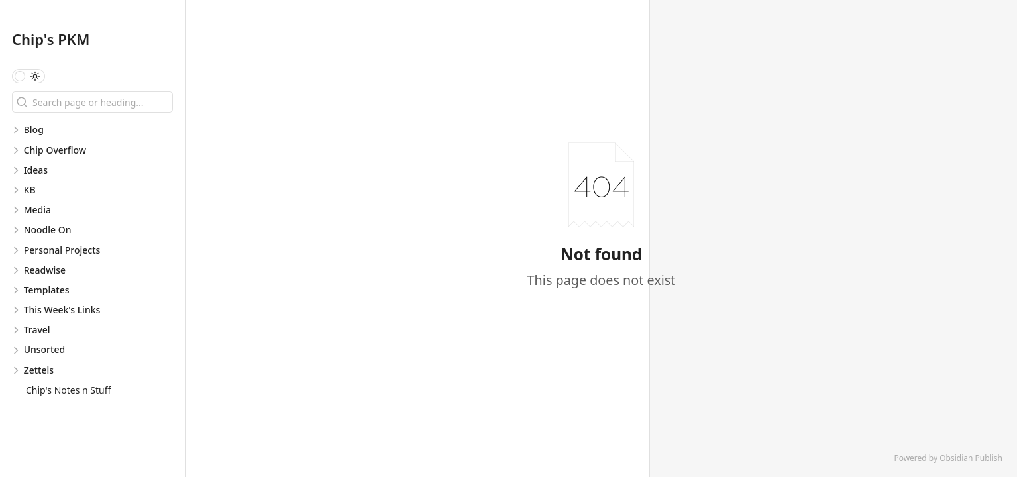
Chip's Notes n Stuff (68, 390)
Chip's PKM (50, 39)
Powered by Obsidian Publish (948, 458)
